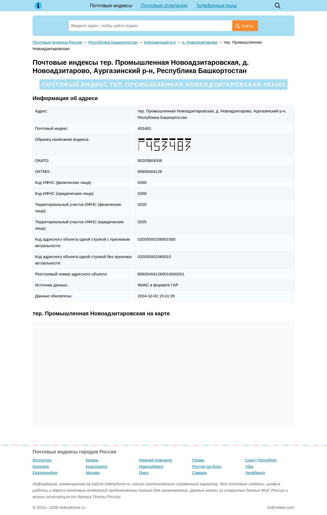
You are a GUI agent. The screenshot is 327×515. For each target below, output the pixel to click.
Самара (199, 472)
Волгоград (42, 460)
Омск (144, 472)
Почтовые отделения (164, 5)
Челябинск (255, 472)
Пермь (198, 460)
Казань (92, 460)
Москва (92, 472)
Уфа (249, 466)
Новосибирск (151, 466)
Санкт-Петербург (261, 460)
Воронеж (41, 466)
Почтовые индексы (111, 5)
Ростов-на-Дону (206, 466)
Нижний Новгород (155, 460)
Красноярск (96, 466)
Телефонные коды (216, 5)
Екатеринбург (45, 472)
